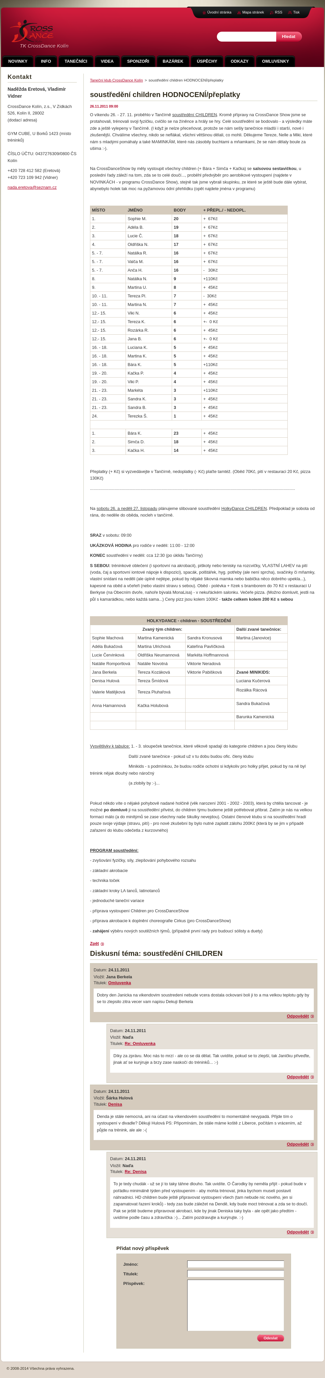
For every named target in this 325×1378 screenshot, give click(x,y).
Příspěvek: (134, 1283)
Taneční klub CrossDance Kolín (116, 80)
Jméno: (130, 1264)
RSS (278, 12)
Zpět (94, 943)
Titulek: (130, 1273)
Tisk (296, 12)
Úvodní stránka (219, 12)
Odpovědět (298, 1016)
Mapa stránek (253, 12)
